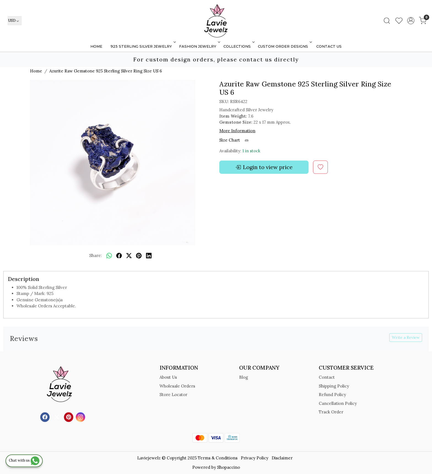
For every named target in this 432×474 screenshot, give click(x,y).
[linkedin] (149, 256)
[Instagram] (81, 416)
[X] (57, 416)
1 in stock (251, 150)
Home (96, 46)
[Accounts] (411, 20)
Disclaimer (282, 458)
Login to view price (264, 167)
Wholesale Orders (177, 386)
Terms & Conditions (217, 458)
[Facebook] (45, 416)
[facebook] (119, 256)
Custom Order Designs (284, 46)
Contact (327, 377)
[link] (387, 21)
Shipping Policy (334, 386)
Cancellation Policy (338, 403)
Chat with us (24, 460)
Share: (95, 255)
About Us (168, 377)
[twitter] (129, 256)
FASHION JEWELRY (199, 46)
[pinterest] (139, 256)
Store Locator (173, 394)
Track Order (331, 412)
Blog (243, 377)
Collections (238, 46)
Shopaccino (228, 467)
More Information (237, 130)
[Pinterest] (69, 416)
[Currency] (14, 20)
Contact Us (329, 46)
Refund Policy (332, 394)
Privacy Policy (254, 458)
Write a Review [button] (406, 337)
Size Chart (235, 140)
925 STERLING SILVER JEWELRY (142, 46)
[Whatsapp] (109, 256)
